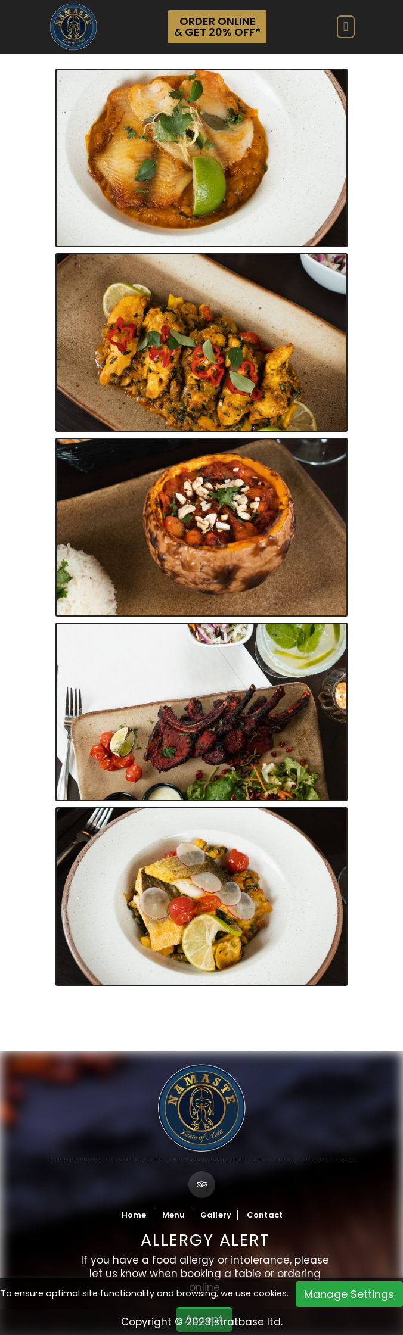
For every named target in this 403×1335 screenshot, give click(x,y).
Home (134, 1215)
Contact (265, 1215)
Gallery (215, 1215)
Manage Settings (349, 1294)
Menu (173, 1215)
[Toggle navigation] (346, 27)
